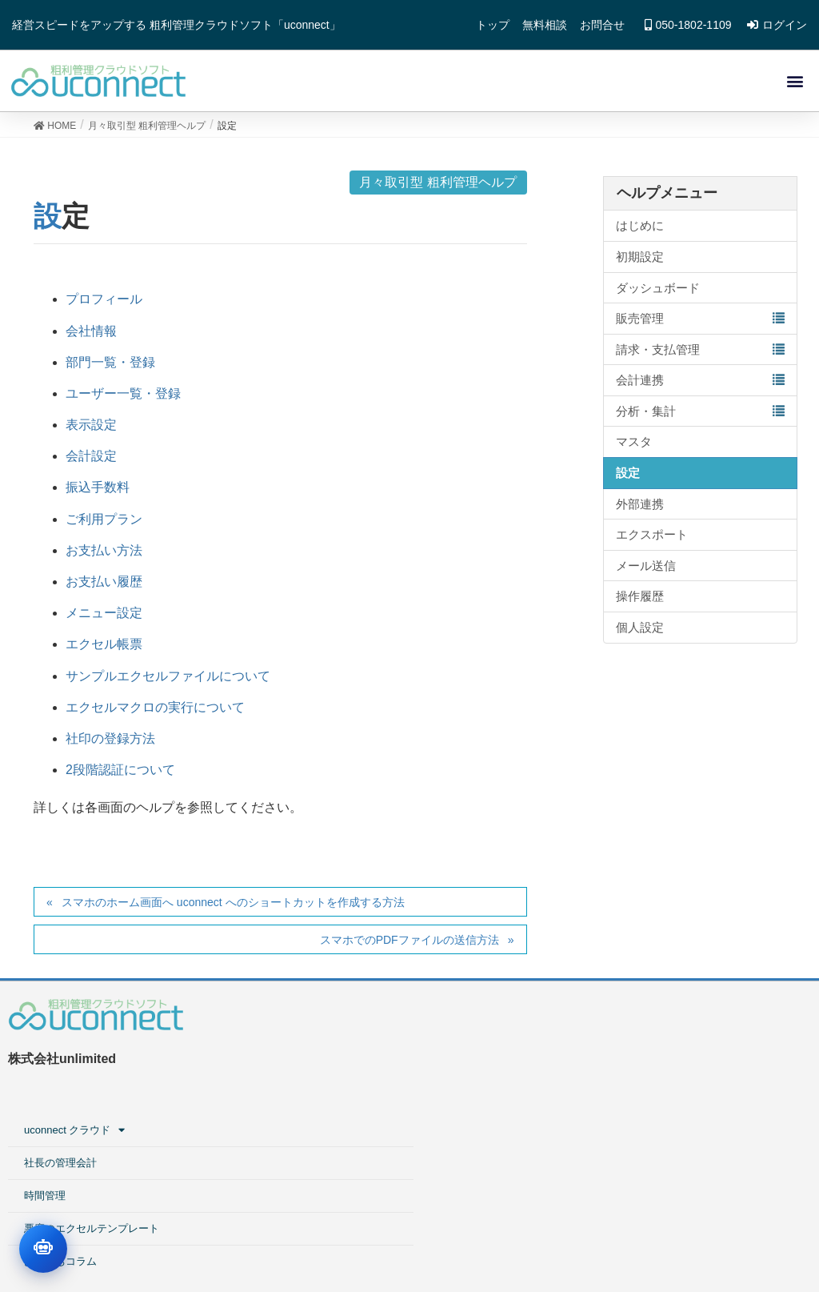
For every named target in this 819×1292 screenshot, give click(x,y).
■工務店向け (620, 1125)
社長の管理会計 (388, 1059)
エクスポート (652, 540)
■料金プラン (620, 1158)
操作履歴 (640, 602)
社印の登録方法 (110, 744)
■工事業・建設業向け (650, 1092)
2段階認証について (120, 775)
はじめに (640, 232)
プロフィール (104, 305)
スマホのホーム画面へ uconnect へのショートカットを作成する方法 (233, 907)
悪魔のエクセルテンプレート (419, 1125)
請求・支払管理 (658, 355)
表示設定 (91, 430)
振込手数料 (98, 493)
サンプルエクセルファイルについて (168, 681)
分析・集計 (646, 416)
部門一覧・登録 (110, 368)
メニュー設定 (104, 618)
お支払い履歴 (104, 587)
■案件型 (610, 1059)
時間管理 (373, 1092)
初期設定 (640, 262)
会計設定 (91, 461)
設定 (628, 478)
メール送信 (646, 571)
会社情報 (91, 336)
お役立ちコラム (388, 1158)
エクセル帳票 (104, 650)
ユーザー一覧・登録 (123, 399)
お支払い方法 (104, 556)
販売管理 (640, 324)
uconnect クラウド (404, 1026)
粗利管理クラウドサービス (653, 1027)
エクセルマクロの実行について (155, 713)
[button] (794, 83)
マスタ (634, 448)
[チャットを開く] (43, 1249)
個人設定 (640, 633)
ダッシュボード (658, 293)
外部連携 (640, 509)
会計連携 (640, 385)
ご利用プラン (104, 525)
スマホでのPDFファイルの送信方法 (409, 945)
